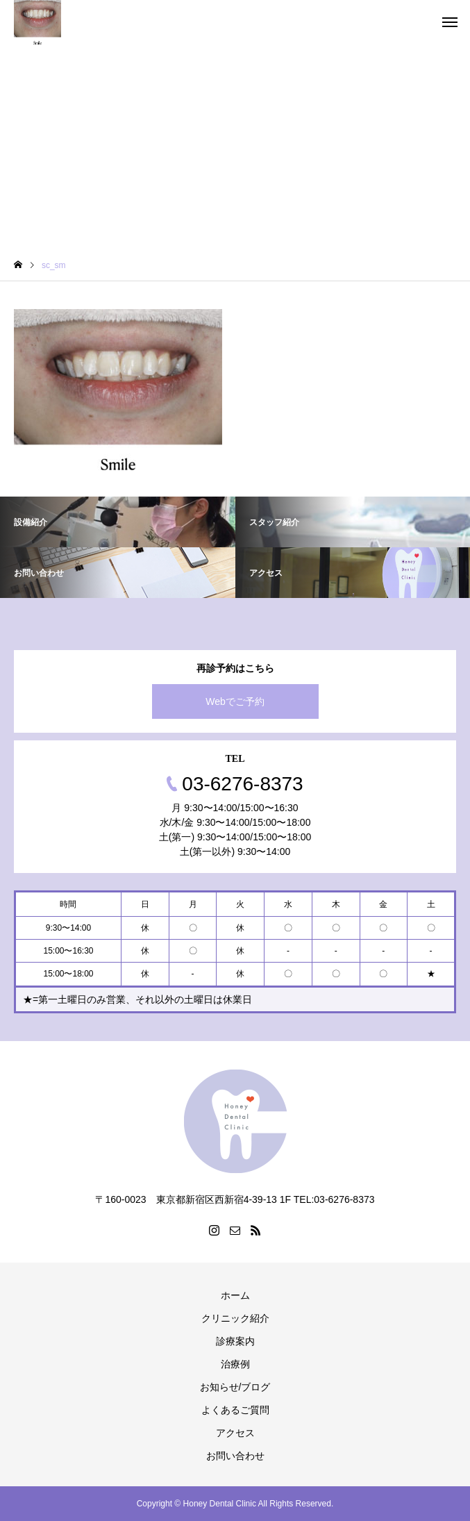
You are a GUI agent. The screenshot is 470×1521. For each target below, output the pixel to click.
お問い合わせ (235, 1455)
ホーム (235, 1295)
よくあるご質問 (235, 1409)
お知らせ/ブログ (235, 1387)
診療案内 (235, 1341)
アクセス (235, 1432)
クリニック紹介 (235, 1318)
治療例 (235, 1364)
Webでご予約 (235, 701)
